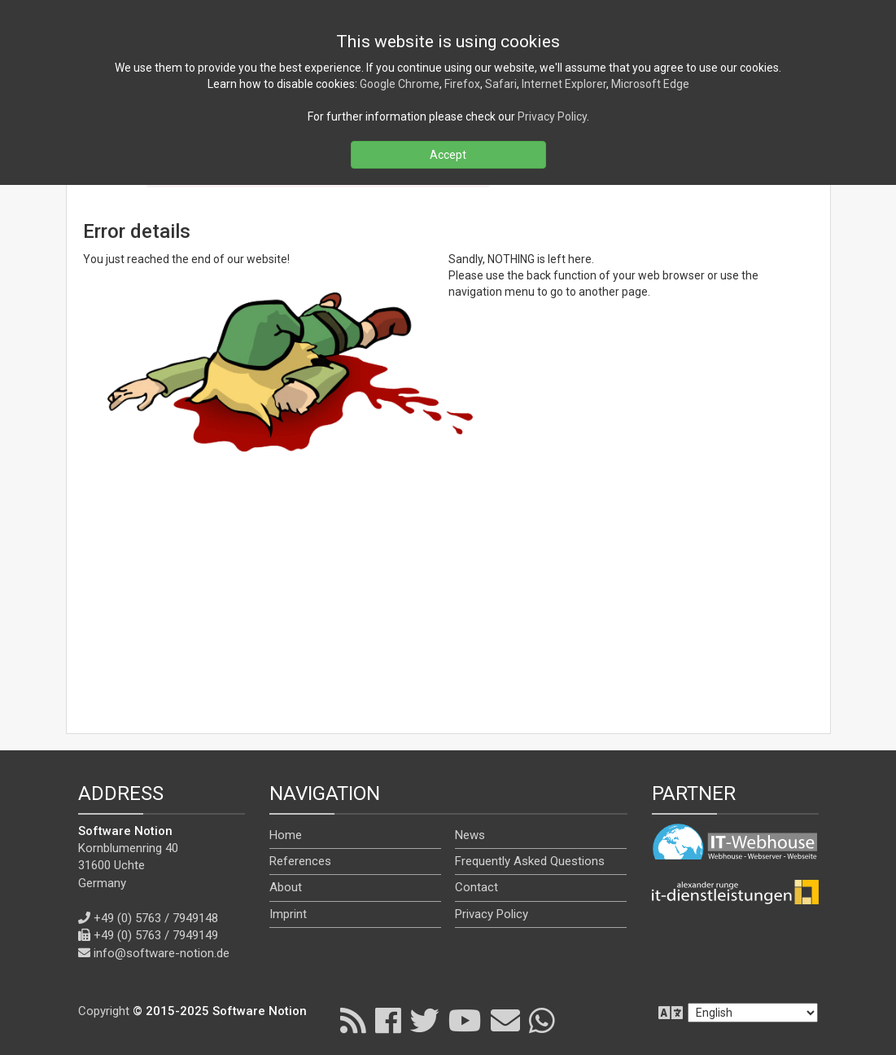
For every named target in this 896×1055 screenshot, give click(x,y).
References (300, 861)
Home (285, 835)
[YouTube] (465, 1019)
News (470, 835)
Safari (501, 83)
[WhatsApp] (542, 1019)
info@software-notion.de (161, 953)
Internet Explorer (564, 83)
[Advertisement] (448, 599)
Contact (476, 887)
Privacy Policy (491, 914)
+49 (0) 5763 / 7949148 (156, 918)
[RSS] (353, 1019)
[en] (753, 1012)
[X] (425, 1019)
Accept (448, 154)
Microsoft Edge (650, 83)
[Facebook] (388, 1019)
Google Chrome (399, 83)
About (285, 887)
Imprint (288, 914)
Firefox (462, 83)
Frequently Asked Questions (530, 861)
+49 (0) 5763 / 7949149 (156, 935)
